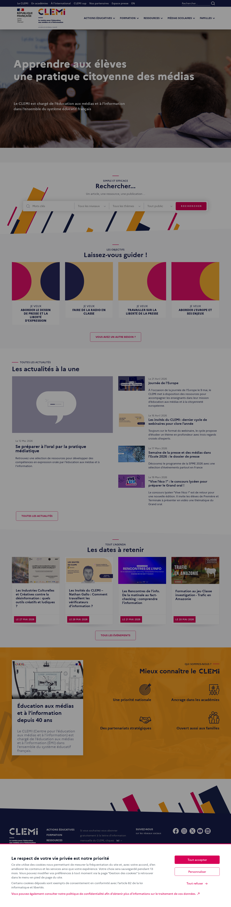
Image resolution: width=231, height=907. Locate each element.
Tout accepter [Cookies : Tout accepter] (197, 860)
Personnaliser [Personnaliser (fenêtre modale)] (197, 871)
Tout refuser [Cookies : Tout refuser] (197, 883)
